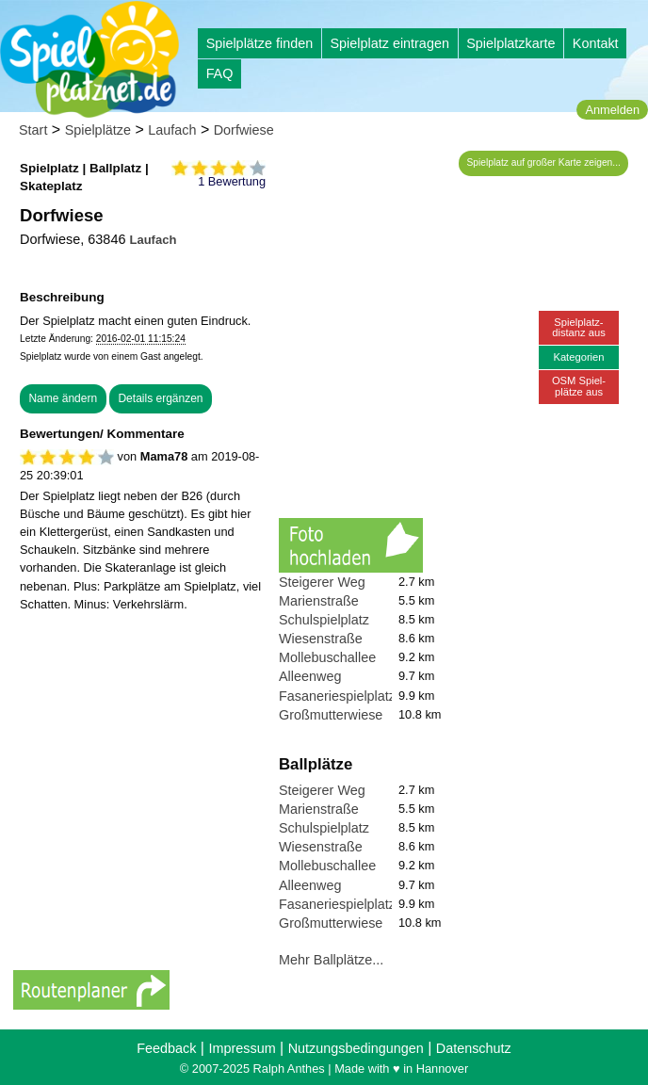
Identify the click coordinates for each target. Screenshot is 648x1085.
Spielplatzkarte (510, 43)
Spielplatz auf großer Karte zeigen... (544, 162)
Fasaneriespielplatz (337, 696)
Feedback (166, 1048)
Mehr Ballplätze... (331, 959)
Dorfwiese (244, 130)
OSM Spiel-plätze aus (579, 386)
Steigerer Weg (322, 582)
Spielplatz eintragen (389, 43)
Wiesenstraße (321, 638)
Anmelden (612, 110)
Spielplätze (98, 130)
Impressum (241, 1048)
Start (33, 130)
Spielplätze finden (260, 43)
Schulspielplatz (324, 619)
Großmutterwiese (330, 714)
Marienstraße (319, 600)
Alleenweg (310, 676)
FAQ (220, 73)
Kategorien (578, 357)
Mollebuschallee (327, 657)
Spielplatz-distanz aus (579, 327)
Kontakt (596, 43)
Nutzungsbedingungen (356, 1048)
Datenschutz (473, 1048)
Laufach (172, 130)
